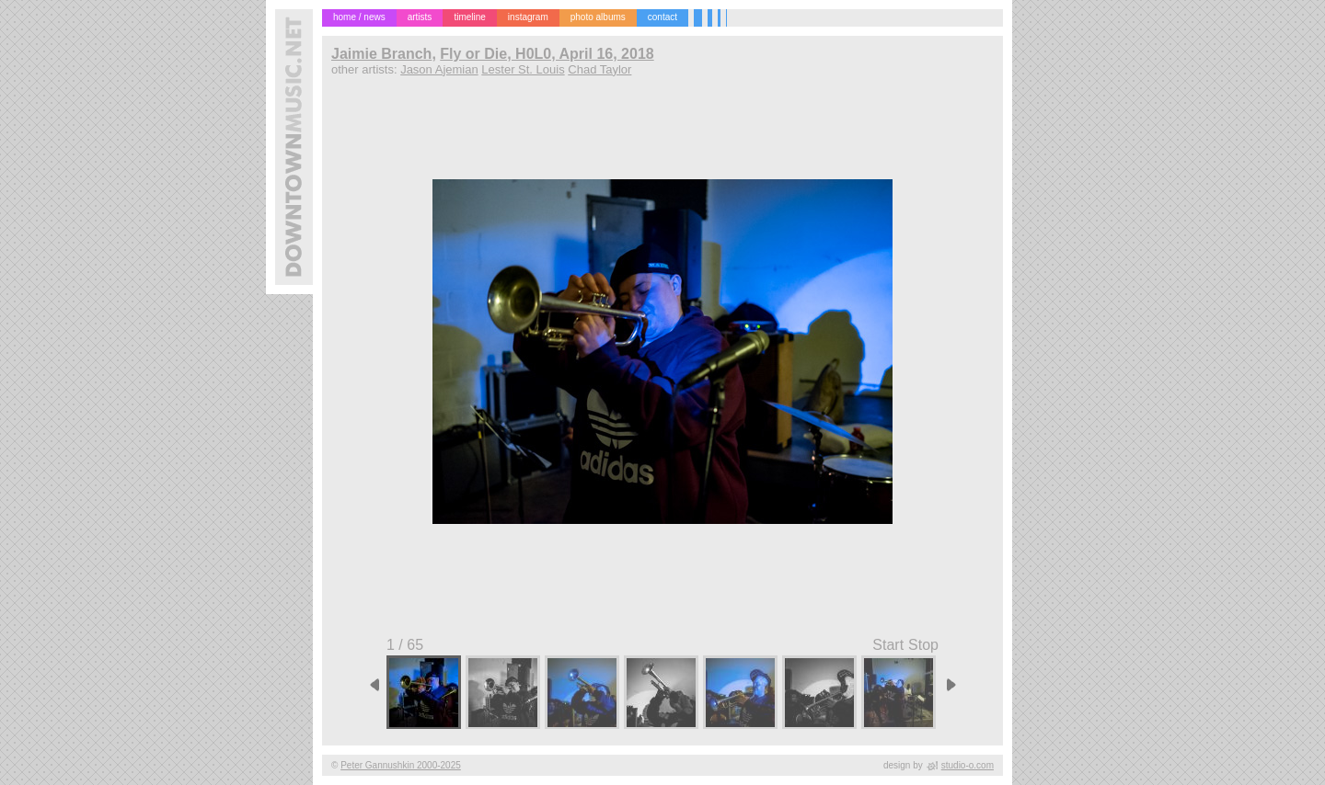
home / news (359, 17)
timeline (469, 17)
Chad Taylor (599, 69)
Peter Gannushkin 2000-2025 (400, 765)
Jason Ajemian (439, 69)
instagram (528, 17)
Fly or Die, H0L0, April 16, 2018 (546, 54)
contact (662, 17)
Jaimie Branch (381, 54)
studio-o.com (967, 765)
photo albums (598, 17)
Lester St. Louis (522, 69)
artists (420, 17)
